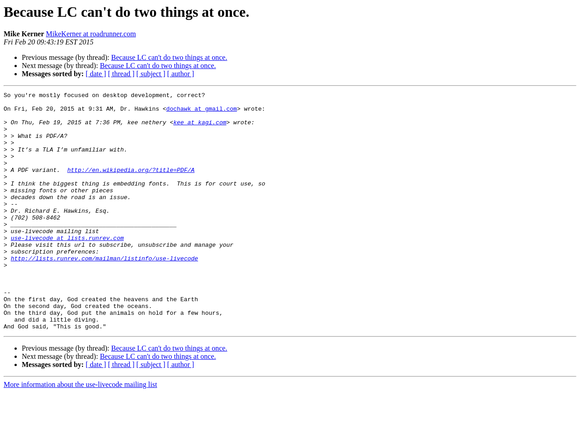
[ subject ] (150, 74)
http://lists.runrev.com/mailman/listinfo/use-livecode (104, 292)
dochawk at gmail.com (201, 112)
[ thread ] (121, 74)
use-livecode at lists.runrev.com (67, 268)
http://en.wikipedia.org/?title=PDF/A (130, 186)
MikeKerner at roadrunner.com (91, 34)
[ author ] (180, 74)
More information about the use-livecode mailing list (80, 432)
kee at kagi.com (199, 129)
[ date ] (96, 74)
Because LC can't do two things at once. (169, 57)
